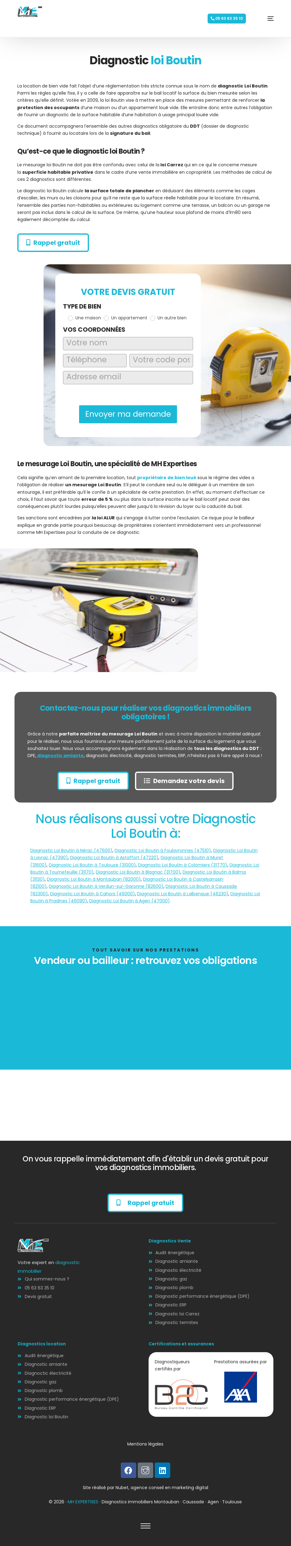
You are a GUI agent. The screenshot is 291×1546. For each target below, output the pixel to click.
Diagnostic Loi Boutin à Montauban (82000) (94, 879)
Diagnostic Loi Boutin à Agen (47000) (129, 901)
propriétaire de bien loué (166, 478)
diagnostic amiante (60, 755)
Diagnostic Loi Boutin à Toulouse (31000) (92, 865)
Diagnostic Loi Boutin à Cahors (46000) (92, 894)
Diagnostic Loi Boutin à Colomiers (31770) (182, 865)
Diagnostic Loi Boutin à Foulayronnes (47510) (163, 850)
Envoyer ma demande (128, 414)
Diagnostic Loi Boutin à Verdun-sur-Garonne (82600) (106, 887)
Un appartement (125, 318)
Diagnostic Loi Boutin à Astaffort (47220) (114, 858)
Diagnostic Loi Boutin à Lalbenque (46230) (182, 894)
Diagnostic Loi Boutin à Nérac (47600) (71, 850)
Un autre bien (168, 318)
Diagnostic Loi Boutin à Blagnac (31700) (138, 872)
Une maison (84, 318)
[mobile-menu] (261, 18)
